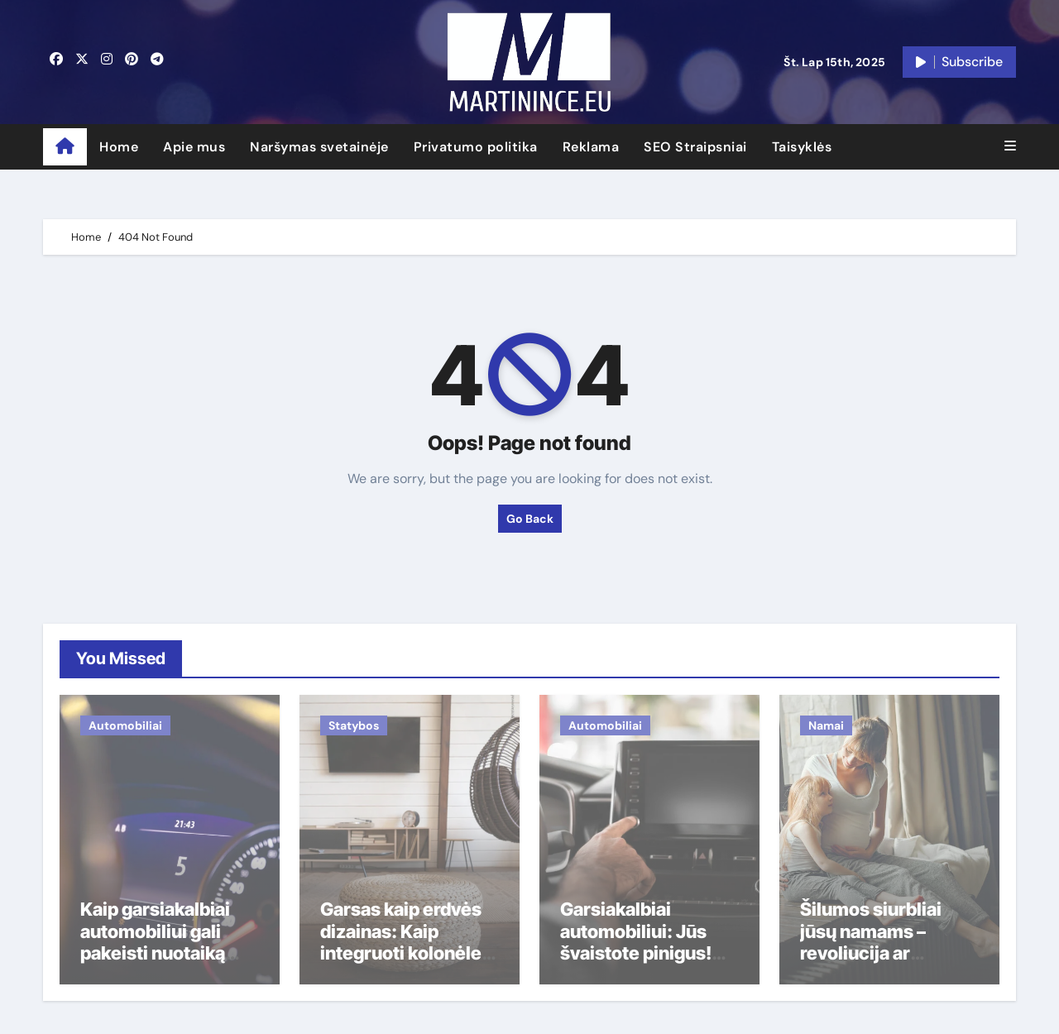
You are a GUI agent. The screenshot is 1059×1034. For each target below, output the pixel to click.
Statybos (353, 725)
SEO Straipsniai (695, 147)
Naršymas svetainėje (319, 147)
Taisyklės (802, 147)
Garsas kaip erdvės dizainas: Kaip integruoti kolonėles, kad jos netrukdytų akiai (408, 953)
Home (118, 147)
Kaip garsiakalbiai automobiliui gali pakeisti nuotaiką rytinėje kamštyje (155, 941)
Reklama (591, 147)
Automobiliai (125, 725)
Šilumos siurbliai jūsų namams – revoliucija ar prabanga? (871, 941)
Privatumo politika (476, 147)
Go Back (529, 518)
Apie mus (194, 147)
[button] (1010, 146)
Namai (826, 725)
